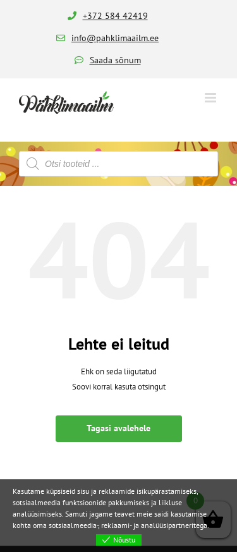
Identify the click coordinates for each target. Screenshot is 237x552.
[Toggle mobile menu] (211, 97)
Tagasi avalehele (118, 428)
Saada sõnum (115, 60)
